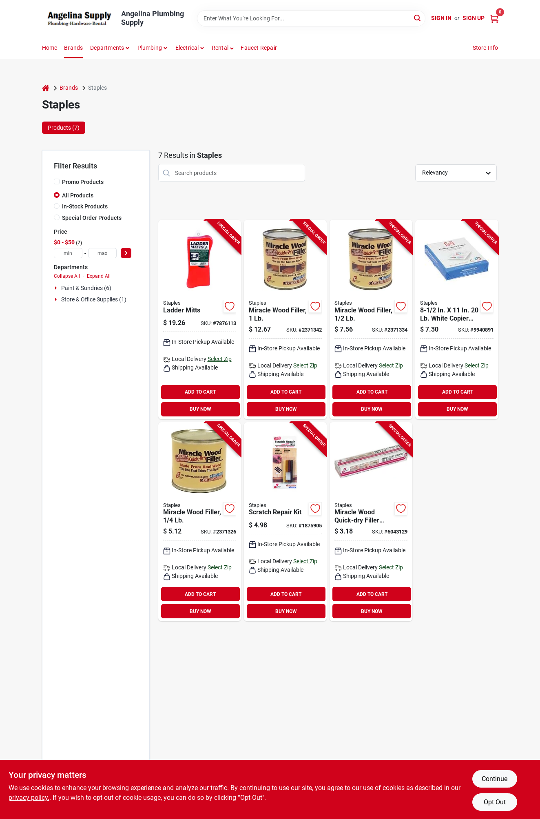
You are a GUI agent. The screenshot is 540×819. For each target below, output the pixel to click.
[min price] (68, 253)
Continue (494, 779)
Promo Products (83, 182)
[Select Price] (126, 253)
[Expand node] (56, 288)
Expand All (99, 276)
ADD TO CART (200, 392)
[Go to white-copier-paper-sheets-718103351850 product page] (456, 319)
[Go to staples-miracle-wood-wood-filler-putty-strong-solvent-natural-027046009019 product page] (199, 522)
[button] (223, 47)
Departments (107, 47)
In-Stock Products (85, 206)
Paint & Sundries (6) (86, 288)
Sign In (441, 18)
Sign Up (474, 18)
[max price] (102, 253)
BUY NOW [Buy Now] (200, 409)
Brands (73, 47)
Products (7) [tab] (64, 127)
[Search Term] (311, 18)
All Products (77, 195)
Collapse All (67, 276)
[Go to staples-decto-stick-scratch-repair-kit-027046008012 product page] (285, 522)
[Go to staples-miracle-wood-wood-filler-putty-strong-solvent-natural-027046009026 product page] (371, 319)
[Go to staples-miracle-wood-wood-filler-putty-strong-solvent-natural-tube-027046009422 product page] (371, 522)
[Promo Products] (57, 181)
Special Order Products (92, 218)
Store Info (485, 47)
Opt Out (495, 802)
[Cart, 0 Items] (494, 18)
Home (50, 47)
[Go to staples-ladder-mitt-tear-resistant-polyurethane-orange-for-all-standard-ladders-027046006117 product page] (199, 319)
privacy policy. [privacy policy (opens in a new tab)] (29, 797)
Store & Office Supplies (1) (93, 299)
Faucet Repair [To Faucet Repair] (259, 47)
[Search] (418, 17)
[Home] (45, 88)
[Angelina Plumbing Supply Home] (78, 18)
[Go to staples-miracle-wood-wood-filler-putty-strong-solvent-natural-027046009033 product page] (285, 319)
